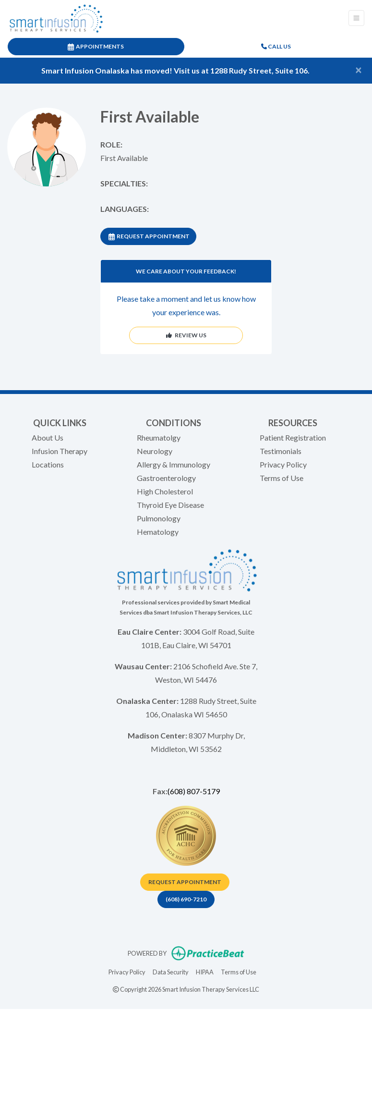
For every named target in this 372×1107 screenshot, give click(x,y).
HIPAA (205, 971)
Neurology (154, 450)
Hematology (158, 531)
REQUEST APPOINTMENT (149, 236)
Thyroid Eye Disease (170, 504)
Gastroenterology (166, 477)
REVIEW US (186, 335)
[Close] (359, 69)
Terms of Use (281, 477)
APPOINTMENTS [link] (96, 46)
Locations (48, 464)
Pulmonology (158, 518)
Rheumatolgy (158, 437)
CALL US (276, 46)
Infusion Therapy (59, 450)
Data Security (171, 971)
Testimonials (280, 450)
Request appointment (184, 882)
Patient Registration (293, 437)
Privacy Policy (283, 464)
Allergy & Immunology (173, 464)
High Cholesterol (165, 491)
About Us (47, 437)
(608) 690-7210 (186, 899)
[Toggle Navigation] (356, 18)
